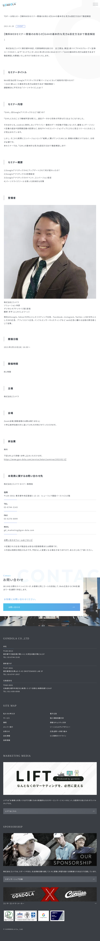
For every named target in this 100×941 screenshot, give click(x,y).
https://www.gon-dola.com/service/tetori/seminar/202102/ (35, 459)
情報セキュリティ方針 (58, 722)
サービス (6, 718)
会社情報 (6, 736)
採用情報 (6, 740)
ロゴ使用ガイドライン (58, 736)
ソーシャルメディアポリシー (60, 727)
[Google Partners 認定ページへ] (43, 915)
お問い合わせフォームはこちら (18, 540)
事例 (5, 722)
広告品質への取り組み (58, 731)
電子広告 (53, 713)
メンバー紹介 (8, 727)
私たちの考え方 (9, 713)
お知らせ (6, 731)
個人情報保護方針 (57, 718)
